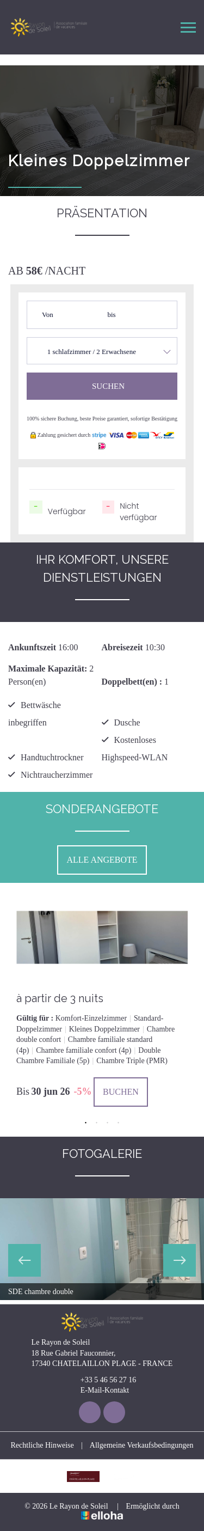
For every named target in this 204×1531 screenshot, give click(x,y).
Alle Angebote (101, 859)
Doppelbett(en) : (132, 681)
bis (112, 314)
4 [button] (118, 1123)
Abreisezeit (122, 647)
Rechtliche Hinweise (42, 1445)
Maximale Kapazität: (47, 668)
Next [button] (179, 1260)
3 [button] (107, 1123)
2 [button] (96, 1123)
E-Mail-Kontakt (98, 1390)
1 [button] (86, 1123)
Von (47, 314)
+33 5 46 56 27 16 (102, 1380)
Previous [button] (24, 1260)
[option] (102, 999)
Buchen (121, 1091)
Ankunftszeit (32, 647)
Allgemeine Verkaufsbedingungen (142, 1445)
